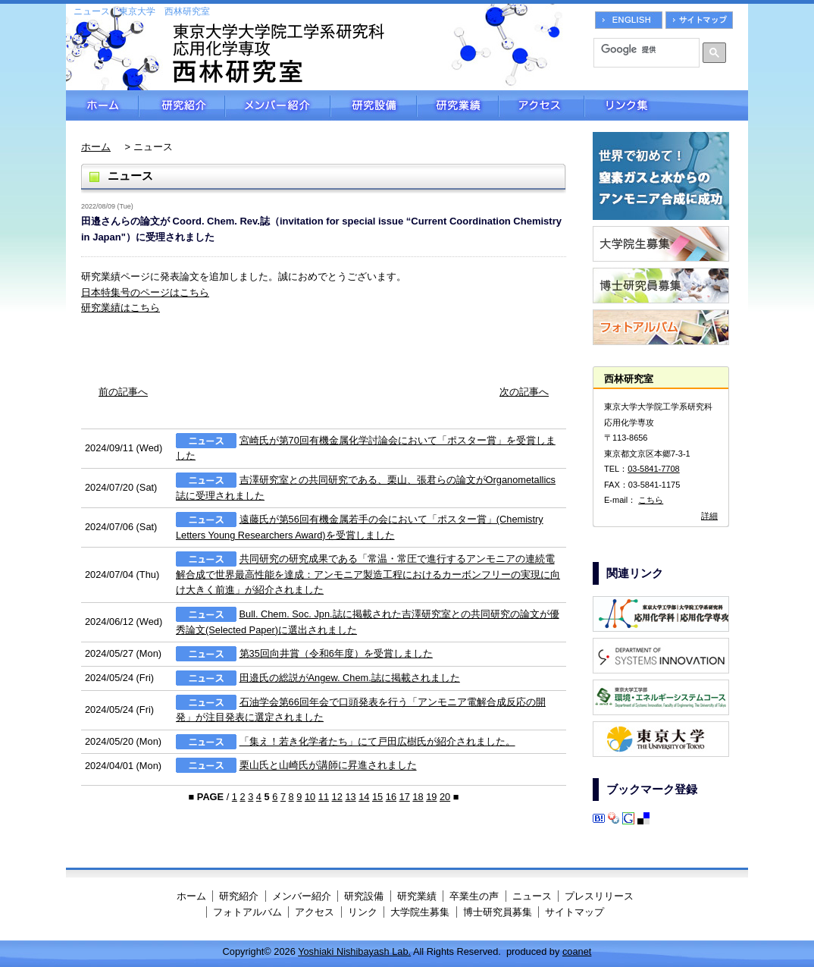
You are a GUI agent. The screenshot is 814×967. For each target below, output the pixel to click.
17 (404, 796)
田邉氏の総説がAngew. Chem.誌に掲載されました (350, 677)
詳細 (709, 515)
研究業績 (458, 105)
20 (445, 796)
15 (377, 796)
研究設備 (373, 105)
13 (350, 796)
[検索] (641, 49)
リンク (362, 912)
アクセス (541, 105)
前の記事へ (123, 391)
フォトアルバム (247, 912)
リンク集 (666, 105)
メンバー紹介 (277, 105)
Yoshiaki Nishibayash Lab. (354, 951)
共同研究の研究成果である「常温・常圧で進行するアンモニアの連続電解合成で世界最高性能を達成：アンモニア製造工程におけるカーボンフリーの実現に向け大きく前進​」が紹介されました (368, 575)
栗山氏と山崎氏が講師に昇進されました (328, 765)
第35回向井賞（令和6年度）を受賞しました (336, 653)
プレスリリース (599, 896)
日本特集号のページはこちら (145, 292)
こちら (650, 499)
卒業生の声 (474, 896)
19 (431, 796)
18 (417, 796)
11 (323, 796)
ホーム (102, 105)
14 (363, 796)
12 (337, 796)
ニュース (532, 896)
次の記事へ (524, 391)
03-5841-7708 (654, 468)
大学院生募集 (419, 912)
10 (310, 796)
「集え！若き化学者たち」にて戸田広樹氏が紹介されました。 (377, 741)
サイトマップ (574, 912)
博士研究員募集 (497, 912)
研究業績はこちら (120, 307)
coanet (576, 951)
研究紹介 (182, 105)
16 (391, 796)
